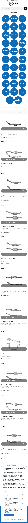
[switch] (22, 494)
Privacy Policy (21, 519)
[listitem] (14, 491)
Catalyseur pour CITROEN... (7, 289)
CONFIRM (8, 515)
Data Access (13, 519)
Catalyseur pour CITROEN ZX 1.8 (8, 163)
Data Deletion (7, 519)
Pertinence (14, 109)
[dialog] (14, 494)
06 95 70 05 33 (18, 0)
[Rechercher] (14, 8)
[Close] (24, 468)
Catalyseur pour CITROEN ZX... (8, 226)
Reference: (3, 137)
